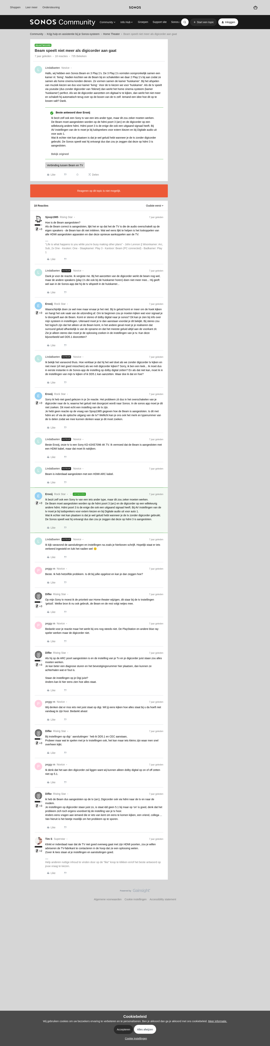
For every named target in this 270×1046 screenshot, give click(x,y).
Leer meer (32, 7)
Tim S (48, 838)
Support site (160, 21)
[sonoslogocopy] (135, 7)
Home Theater (111, 33)
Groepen (143, 21)
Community (36, 33)
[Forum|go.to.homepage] (62, 22)
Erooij (49, 303)
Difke (48, 594)
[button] (203, 22)
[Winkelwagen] (255, 7)
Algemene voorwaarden (108, 899)
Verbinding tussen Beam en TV (65, 165)
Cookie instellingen (135, 899)
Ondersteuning (51, 7)
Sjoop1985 (51, 217)
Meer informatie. (217, 1021)
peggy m (50, 568)
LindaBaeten (52, 67)
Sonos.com (177, 21)
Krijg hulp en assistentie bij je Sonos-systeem (73, 33)
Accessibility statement (163, 899)
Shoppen (15, 7)
